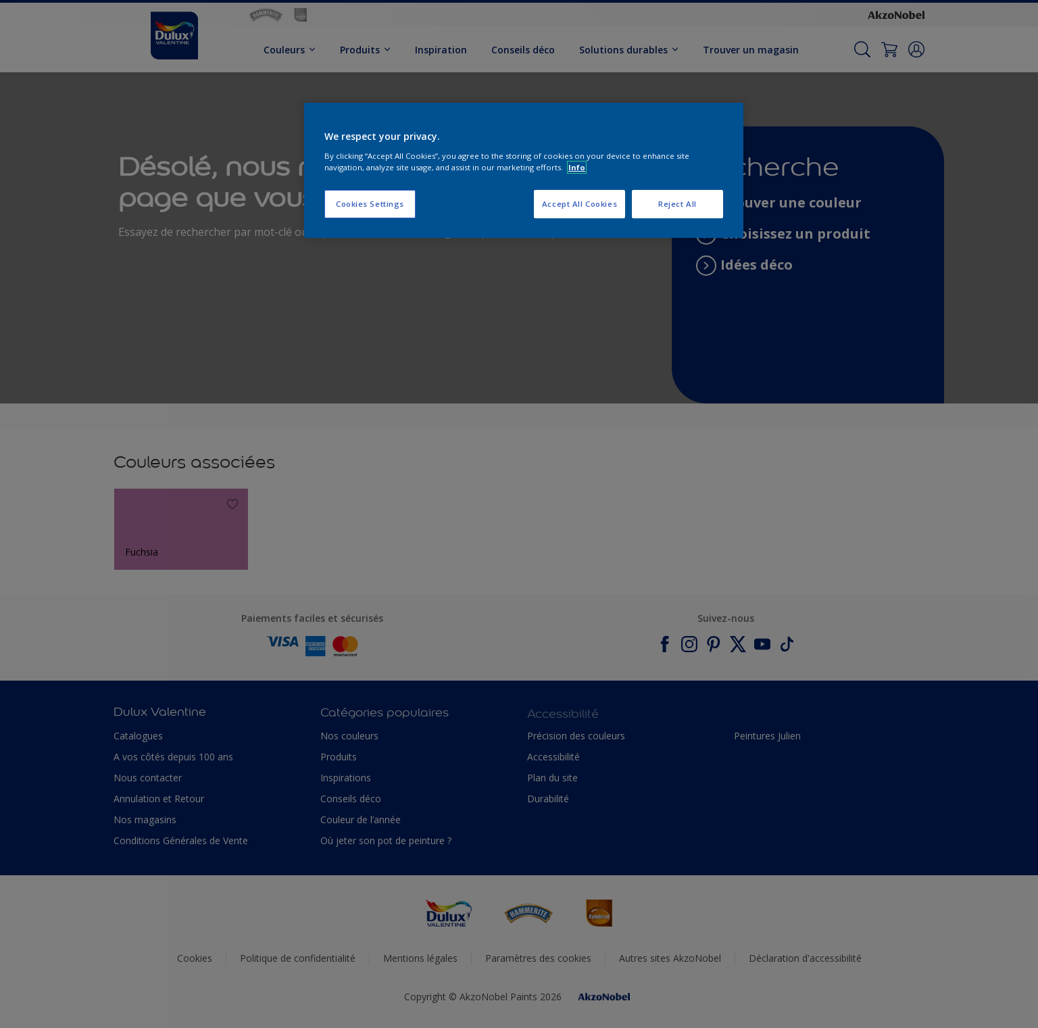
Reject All (677, 204)
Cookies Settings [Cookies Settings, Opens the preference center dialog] (370, 204)
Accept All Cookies (579, 204)
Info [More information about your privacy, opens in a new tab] (576, 167)
